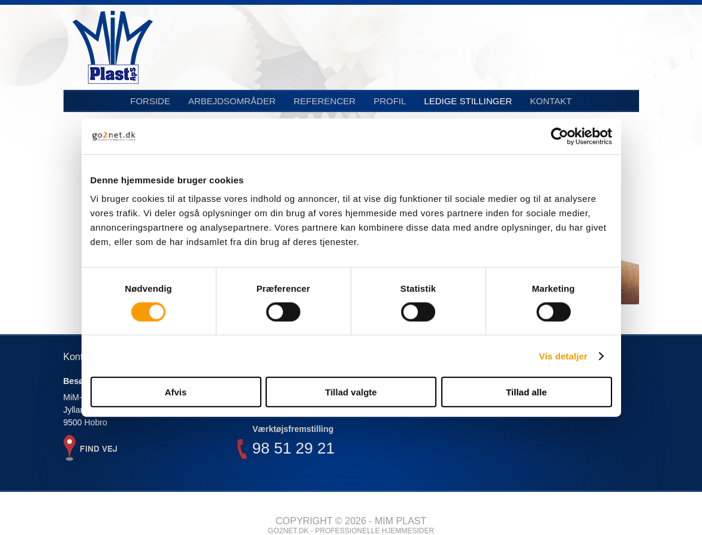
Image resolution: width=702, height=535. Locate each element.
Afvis (176, 392)
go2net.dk (288, 531)
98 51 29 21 (293, 449)
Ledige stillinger (468, 101)
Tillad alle (526, 392)
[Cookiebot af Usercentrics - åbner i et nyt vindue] (559, 136)
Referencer (324, 101)
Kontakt (551, 101)
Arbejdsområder (232, 101)
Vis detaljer (563, 355)
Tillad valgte (350, 392)
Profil (389, 101)
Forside (150, 101)
